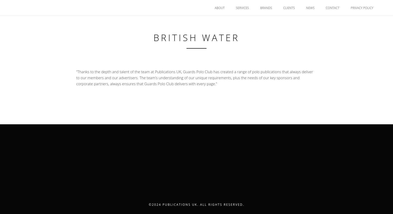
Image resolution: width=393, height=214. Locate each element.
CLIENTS (289, 8)
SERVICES (242, 8)
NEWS (310, 8)
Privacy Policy (362, 8)
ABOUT (220, 8)
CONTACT (332, 8)
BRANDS (266, 8)
